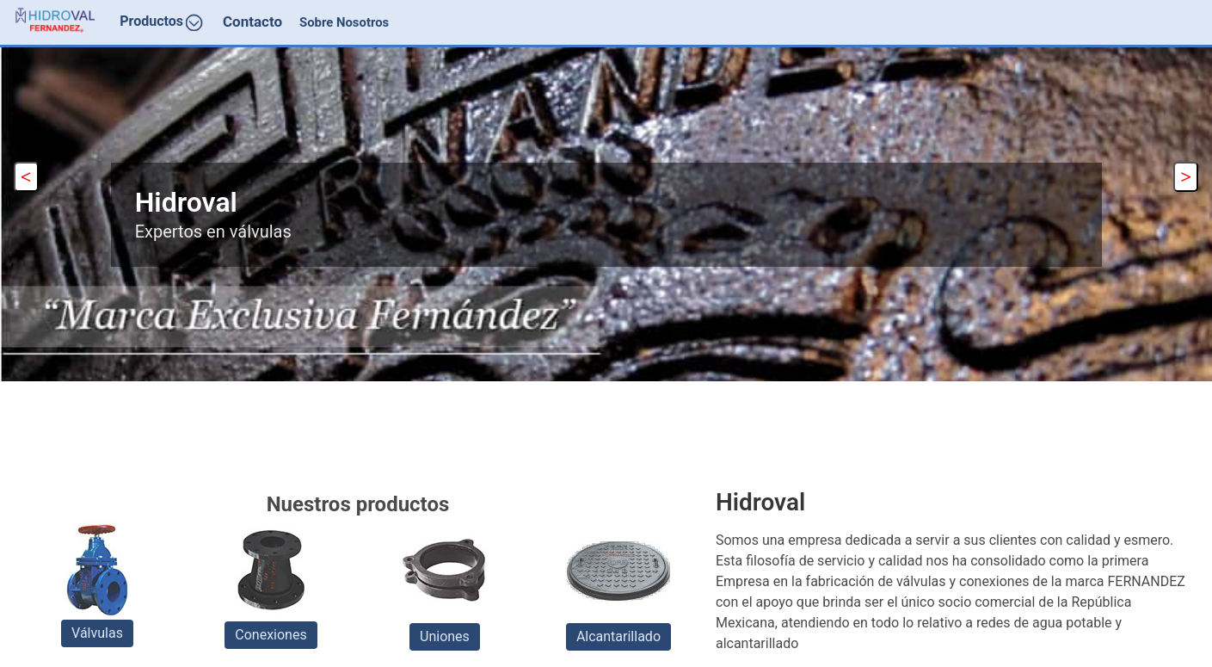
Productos (161, 22)
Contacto (252, 21)
